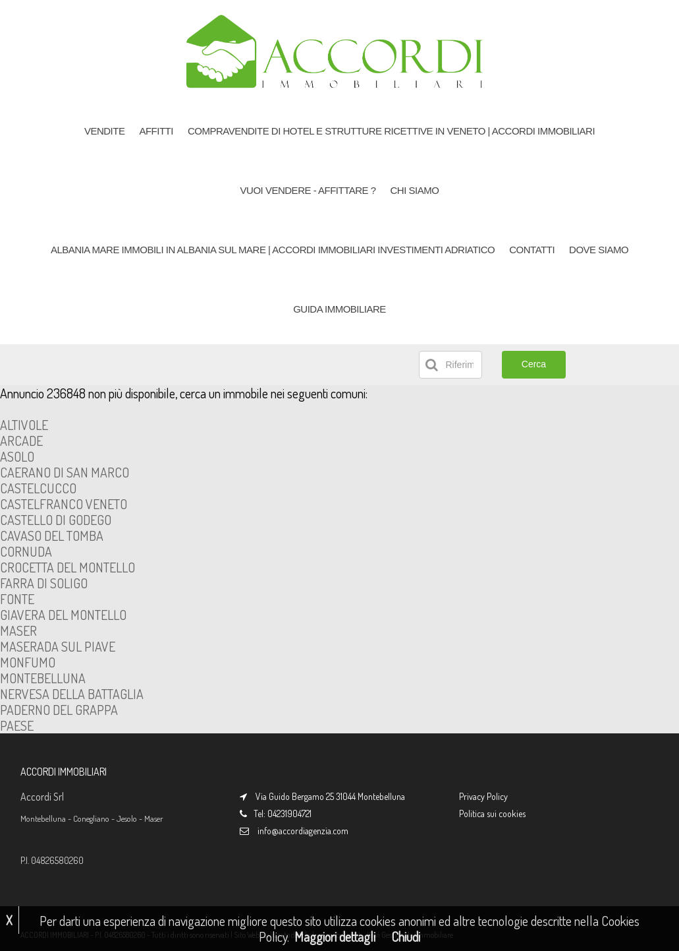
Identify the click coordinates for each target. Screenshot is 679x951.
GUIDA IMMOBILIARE (339, 309)
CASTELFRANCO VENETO (63, 503)
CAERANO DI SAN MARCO (64, 472)
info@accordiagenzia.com (303, 830)
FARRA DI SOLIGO (44, 583)
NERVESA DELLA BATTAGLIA (72, 693)
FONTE (17, 598)
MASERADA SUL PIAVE (57, 646)
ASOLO (17, 456)
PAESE (17, 725)
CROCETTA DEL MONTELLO (67, 567)
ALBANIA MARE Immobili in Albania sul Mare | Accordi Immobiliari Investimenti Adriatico (273, 249)
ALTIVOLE (24, 424)
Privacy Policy (483, 796)
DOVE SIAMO (598, 249)
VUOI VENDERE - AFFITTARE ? (308, 190)
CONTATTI (532, 249)
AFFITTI (156, 131)
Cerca (534, 364)
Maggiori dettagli (334, 936)
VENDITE (104, 131)
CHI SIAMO (415, 190)
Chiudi (405, 936)
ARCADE (21, 440)
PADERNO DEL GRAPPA (59, 709)
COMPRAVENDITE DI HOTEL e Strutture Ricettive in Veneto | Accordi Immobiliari (391, 131)
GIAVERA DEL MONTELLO (63, 614)
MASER (18, 630)
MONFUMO (27, 662)
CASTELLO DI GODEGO (55, 519)
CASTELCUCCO (38, 488)
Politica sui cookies (492, 813)
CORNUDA (26, 551)
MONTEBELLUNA (43, 678)
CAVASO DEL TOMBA (51, 535)
